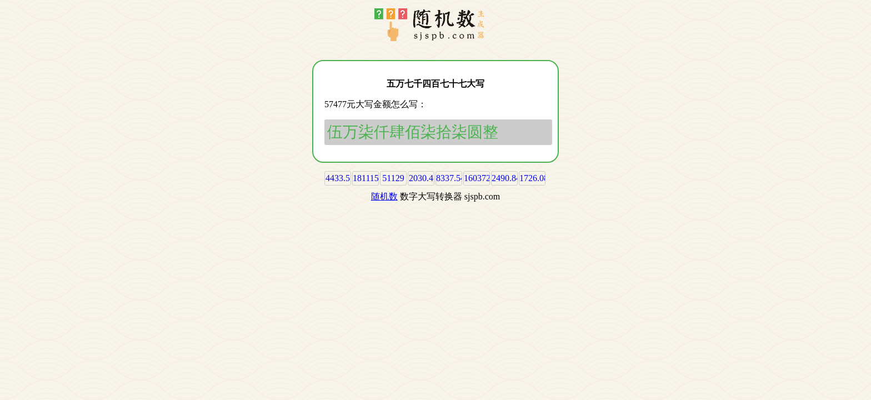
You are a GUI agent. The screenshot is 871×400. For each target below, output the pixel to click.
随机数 (384, 196)
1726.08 (533, 178)
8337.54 (450, 178)
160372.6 (480, 178)
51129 (393, 178)
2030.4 (421, 178)
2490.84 (506, 178)
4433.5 (338, 178)
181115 (366, 178)
